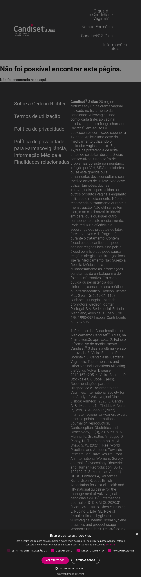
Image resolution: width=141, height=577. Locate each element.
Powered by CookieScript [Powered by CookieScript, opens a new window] (70, 574)
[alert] (70, 288)
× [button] (136, 534)
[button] (70, 568)
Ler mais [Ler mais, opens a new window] (110, 544)
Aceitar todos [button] (55, 560)
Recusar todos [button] (85, 560)
